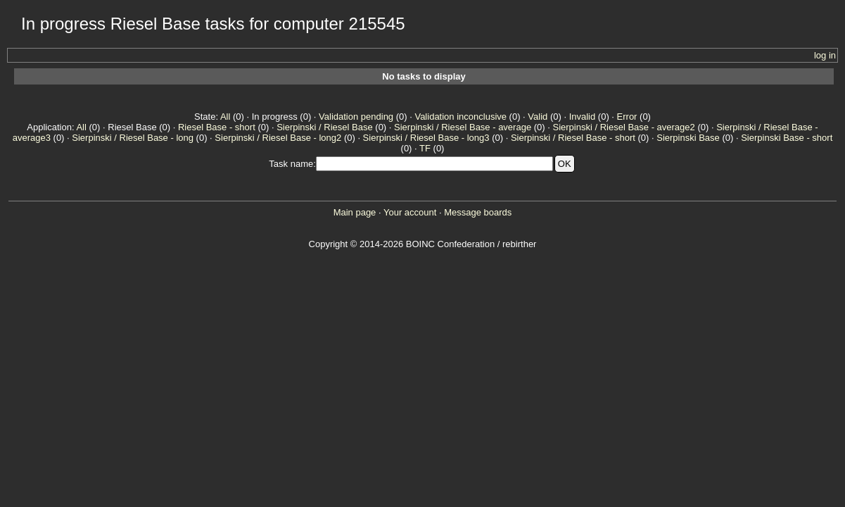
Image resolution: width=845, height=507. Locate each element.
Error (627, 116)
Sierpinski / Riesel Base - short (573, 137)
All (225, 116)
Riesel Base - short (216, 127)
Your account (409, 212)
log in (825, 55)
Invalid (582, 116)
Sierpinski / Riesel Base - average (462, 127)
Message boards (478, 212)
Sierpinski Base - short (786, 137)
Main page (354, 212)
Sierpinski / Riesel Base (325, 127)
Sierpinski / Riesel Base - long (132, 137)
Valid (537, 116)
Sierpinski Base (688, 137)
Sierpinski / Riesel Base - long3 (426, 137)
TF (425, 148)
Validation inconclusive (460, 116)
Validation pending (356, 116)
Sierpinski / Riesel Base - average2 (623, 127)
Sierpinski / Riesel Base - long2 (278, 137)
